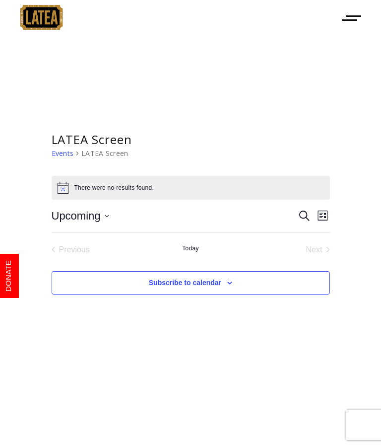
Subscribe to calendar (185, 283)
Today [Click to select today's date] (190, 248)
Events (63, 153)
